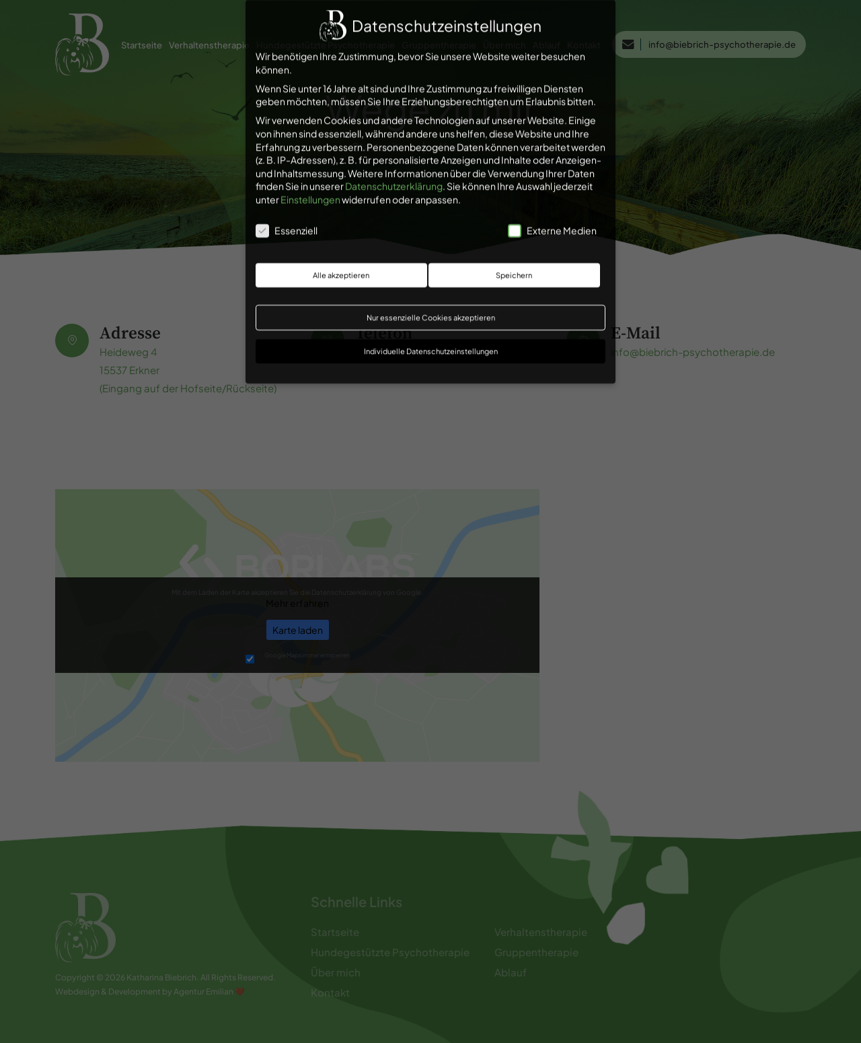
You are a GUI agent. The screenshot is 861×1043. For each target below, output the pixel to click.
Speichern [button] (514, 268)
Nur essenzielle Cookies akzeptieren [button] (431, 311)
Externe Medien (552, 223)
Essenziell (286, 223)
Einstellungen (310, 192)
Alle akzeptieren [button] (341, 268)
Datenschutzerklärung (394, 180)
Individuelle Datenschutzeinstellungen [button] (431, 344)
